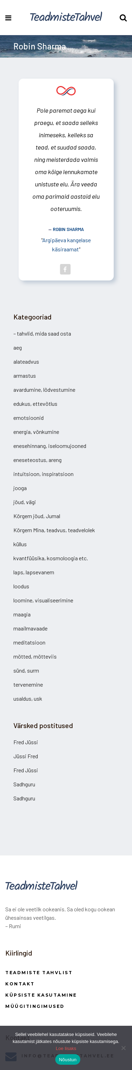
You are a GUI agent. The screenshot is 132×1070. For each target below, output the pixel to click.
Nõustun (67, 1059)
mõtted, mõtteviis (35, 656)
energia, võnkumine (36, 431)
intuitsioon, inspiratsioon (43, 473)
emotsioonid (28, 417)
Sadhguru (24, 784)
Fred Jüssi (25, 742)
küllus (20, 544)
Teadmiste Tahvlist (39, 972)
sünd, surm (26, 670)
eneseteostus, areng (37, 459)
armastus (24, 375)
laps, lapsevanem (33, 572)
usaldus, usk (27, 698)
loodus (21, 586)
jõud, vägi (24, 501)
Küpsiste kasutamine (41, 995)
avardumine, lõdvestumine (44, 389)
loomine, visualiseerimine (43, 600)
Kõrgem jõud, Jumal (36, 516)
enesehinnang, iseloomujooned (49, 445)
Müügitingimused (35, 1006)
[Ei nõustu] (123, 1047)
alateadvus (26, 361)
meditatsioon (29, 642)
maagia (22, 614)
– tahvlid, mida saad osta (42, 333)
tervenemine (28, 684)
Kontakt (20, 983)
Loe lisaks (66, 1048)
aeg (17, 347)
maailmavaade (30, 628)
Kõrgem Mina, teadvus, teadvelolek (54, 530)
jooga (20, 487)
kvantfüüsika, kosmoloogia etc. (50, 558)
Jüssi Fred (25, 756)
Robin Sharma (68, 229)
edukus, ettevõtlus (35, 403)
